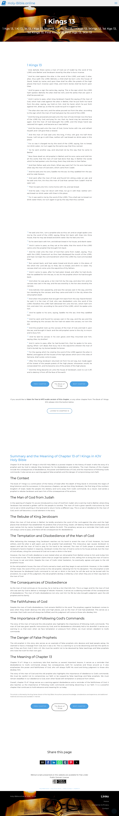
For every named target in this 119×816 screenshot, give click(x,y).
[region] (59, 54)
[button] (42, 762)
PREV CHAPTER (40, 384)
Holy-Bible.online (21, 3)
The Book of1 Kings (60, 385)
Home (106, 801)
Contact (105, 808)
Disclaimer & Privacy (100, 805)
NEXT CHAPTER (79, 384)
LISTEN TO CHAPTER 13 (59, 411)
